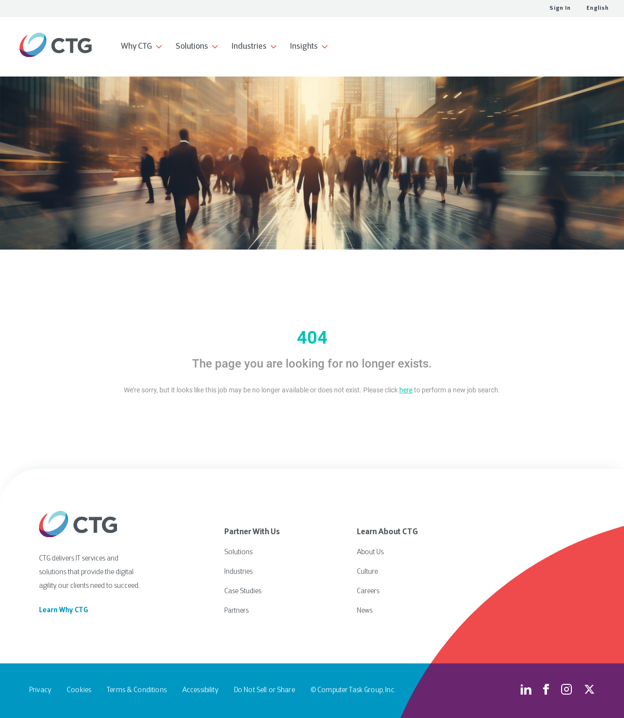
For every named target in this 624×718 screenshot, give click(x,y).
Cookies (79, 690)
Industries (238, 572)
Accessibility (200, 690)
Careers (368, 591)
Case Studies (242, 591)
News (364, 611)
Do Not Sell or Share (264, 690)
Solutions (238, 552)
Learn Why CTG (63, 610)
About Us (370, 552)
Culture (367, 572)
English (597, 8)
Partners (236, 611)
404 (312, 338)
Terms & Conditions (137, 690)
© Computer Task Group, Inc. (353, 690)
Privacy (40, 690)
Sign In (560, 8)
